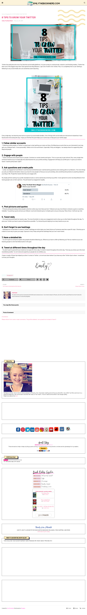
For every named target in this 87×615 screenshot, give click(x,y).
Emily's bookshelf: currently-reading (43, 491)
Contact (82, 608)
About (75, 608)
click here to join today (43, 531)
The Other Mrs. (45, 493)
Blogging (23, 608)
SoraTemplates (10, 608)
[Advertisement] (43, 561)
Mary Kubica (46, 494)
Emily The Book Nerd (7, 20)
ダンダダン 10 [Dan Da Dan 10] (45, 506)
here (16, 396)
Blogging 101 (8, 14)
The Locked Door (45, 500)
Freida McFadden (46, 501)
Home (3, 14)
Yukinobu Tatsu (46, 507)
